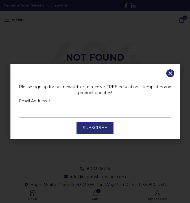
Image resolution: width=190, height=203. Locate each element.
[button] (170, 73)
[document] (95, 101)
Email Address (35, 101)
